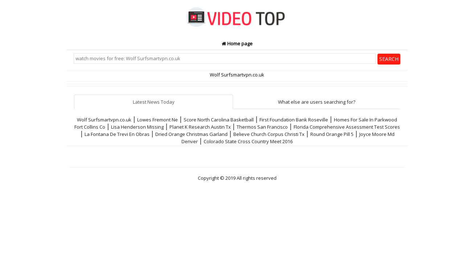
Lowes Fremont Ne (157, 119)
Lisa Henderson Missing (137, 127)
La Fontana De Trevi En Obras (117, 134)
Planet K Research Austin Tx (200, 127)
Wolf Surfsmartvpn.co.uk (104, 119)
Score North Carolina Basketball (219, 119)
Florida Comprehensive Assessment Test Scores (347, 127)
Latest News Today (154, 102)
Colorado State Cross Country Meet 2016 (248, 141)
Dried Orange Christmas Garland (191, 134)
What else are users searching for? (316, 102)
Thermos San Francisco (262, 127)
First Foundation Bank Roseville (294, 119)
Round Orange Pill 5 (332, 134)
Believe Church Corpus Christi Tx (269, 134)
